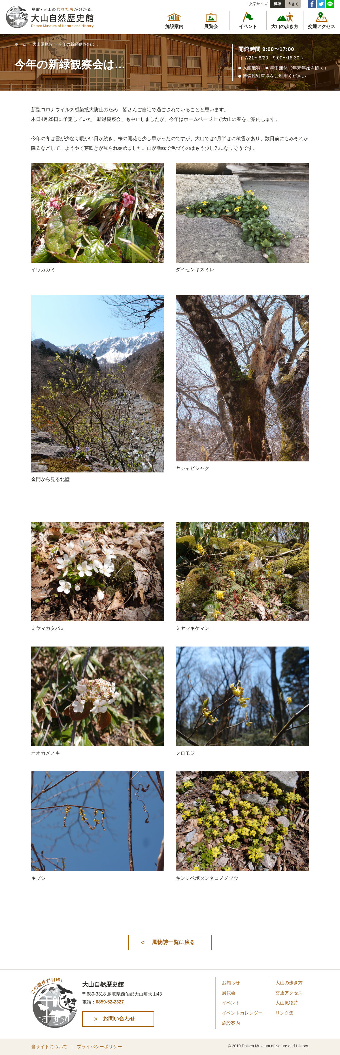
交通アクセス (289, 992)
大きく (293, 4)
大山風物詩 (42, 44)
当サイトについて (49, 1047)
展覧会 (228, 992)
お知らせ (231, 983)
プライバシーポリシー (99, 1047)
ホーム (20, 44)
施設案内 (231, 1023)
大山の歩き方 (289, 983)
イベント (231, 1003)
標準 (277, 4)
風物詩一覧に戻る (173, 942)
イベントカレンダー (242, 1013)
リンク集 (284, 1013)
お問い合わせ (120, 1019)
